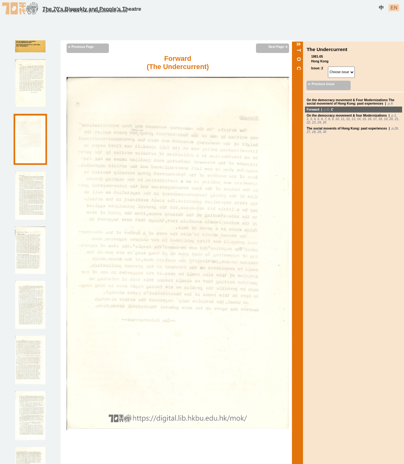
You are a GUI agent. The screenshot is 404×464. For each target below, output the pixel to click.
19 (385, 119)
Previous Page (81, 47)
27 (308, 132)
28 (314, 132)
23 (314, 122)
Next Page (277, 47)
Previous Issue (321, 84)
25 (324, 122)
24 (319, 122)
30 (324, 132)
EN (393, 7)
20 (391, 119)
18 (380, 119)
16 (369, 119)
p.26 (394, 128)
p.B (326, 109)
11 (342, 119)
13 (353, 119)
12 (348, 119)
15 (364, 119)
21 (396, 119)
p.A (390, 103)
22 (308, 122)
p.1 (393, 115)
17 (375, 119)
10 (337, 119)
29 (319, 132)
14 (358, 119)
